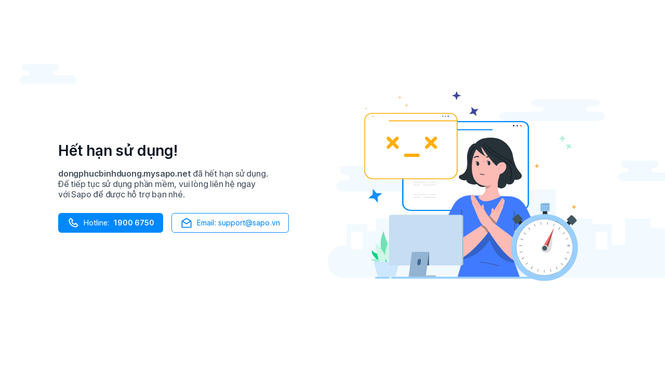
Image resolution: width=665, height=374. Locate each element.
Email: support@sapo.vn (230, 223)
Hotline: (110, 223)
